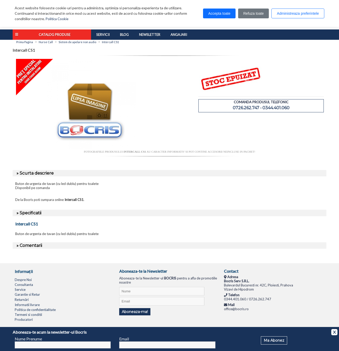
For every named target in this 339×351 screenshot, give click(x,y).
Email (124, 338)
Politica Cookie (57, 19)
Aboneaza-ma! (135, 311)
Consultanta (24, 285)
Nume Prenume (28, 338)
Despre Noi (23, 280)
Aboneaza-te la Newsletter (143, 271)
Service (20, 289)
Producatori (24, 319)
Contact (231, 271)
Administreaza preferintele (298, 13)
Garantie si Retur (27, 294)
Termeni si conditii (28, 315)
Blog (124, 35)
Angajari (179, 35)
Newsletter (149, 35)
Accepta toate (219, 13)
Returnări (22, 300)
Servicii (103, 35)
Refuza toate (253, 13)
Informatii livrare (27, 305)
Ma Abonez (274, 340)
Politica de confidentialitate (35, 310)
